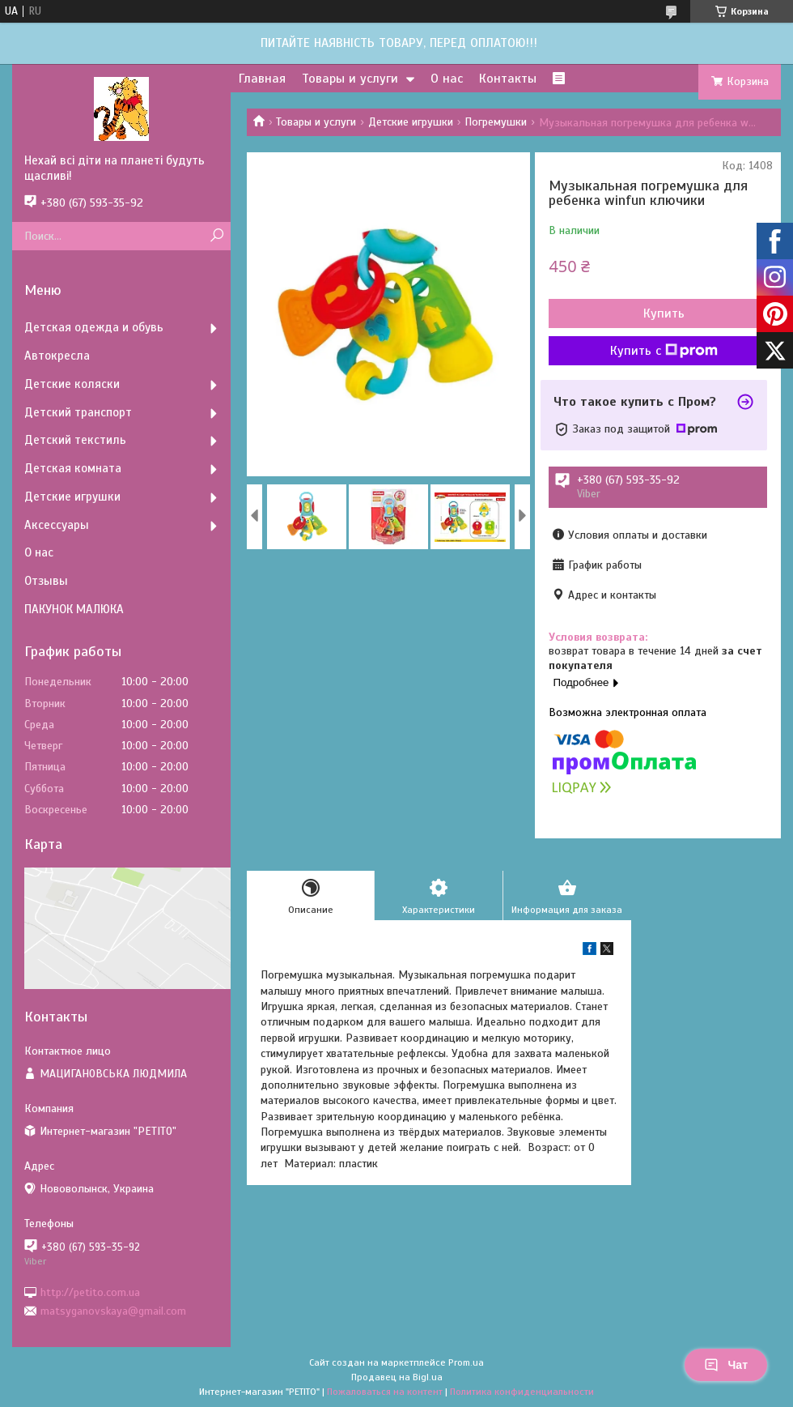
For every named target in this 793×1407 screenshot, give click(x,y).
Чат (726, 1365)
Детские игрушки (410, 122)
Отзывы (46, 580)
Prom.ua (466, 1362)
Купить (664, 313)
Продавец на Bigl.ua (397, 1377)
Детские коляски (72, 384)
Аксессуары (56, 525)
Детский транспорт (78, 412)
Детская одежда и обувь (93, 327)
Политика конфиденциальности (522, 1391)
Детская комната (72, 468)
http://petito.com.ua (90, 1291)
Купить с (664, 351)
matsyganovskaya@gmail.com (113, 1311)
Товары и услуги (350, 78)
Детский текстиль (75, 440)
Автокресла (57, 355)
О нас (446, 78)
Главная (262, 78)
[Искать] (216, 236)
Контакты (507, 78)
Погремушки (495, 122)
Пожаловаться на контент (385, 1391)
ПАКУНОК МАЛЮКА (74, 609)
